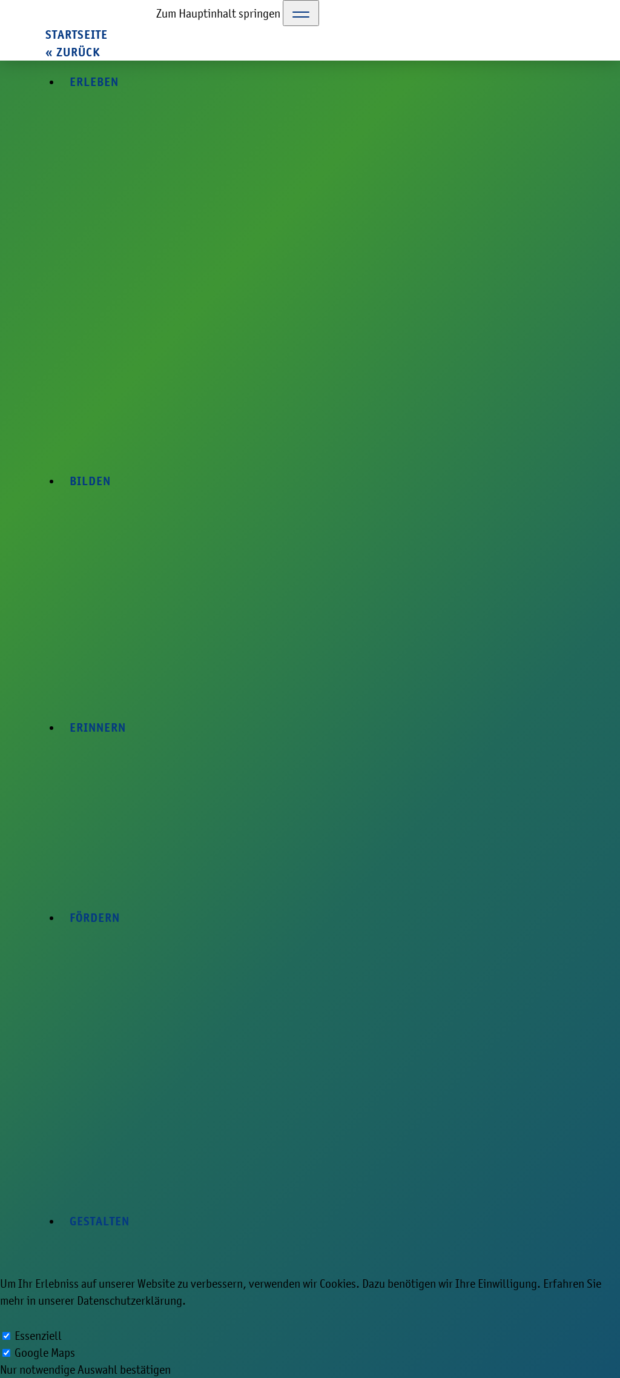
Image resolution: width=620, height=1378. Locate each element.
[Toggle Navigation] (301, 13)
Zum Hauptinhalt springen (218, 13)
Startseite (76, 34)
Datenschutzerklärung (129, 1300)
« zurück (72, 52)
